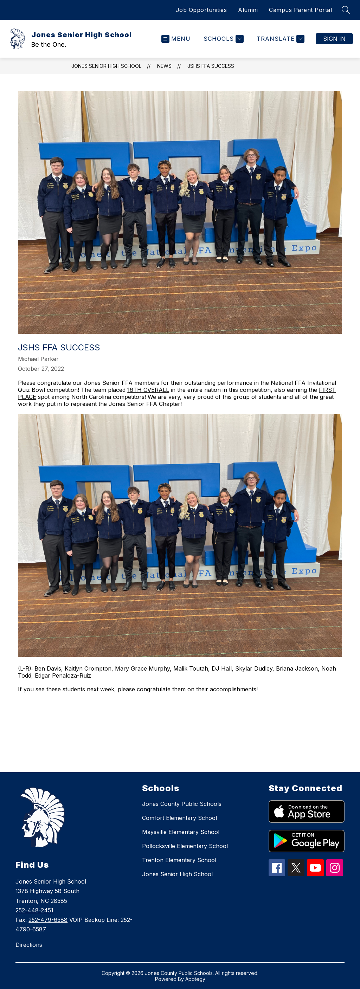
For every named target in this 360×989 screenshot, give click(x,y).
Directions (28, 944)
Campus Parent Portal (300, 9)
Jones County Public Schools (181, 803)
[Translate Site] (279, 38)
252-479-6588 (48, 919)
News (164, 66)
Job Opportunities (201, 9)
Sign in (334, 38)
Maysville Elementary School (180, 831)
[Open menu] (176, 38)
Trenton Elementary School (179, 860)
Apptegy (195, 979)
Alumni (248, 9)
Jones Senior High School (106, 66)
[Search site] (346, 10)
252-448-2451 (34, 910)
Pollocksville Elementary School (185, 845)
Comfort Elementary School (179, 817)
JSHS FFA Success (210, 66)
